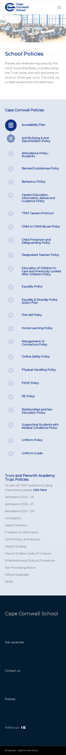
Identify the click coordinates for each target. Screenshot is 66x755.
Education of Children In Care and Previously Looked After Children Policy (41, 271)
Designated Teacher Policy (40, 255)
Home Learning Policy (37, 328)
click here (40, 490)
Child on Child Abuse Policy (41, 226)
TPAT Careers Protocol (38, 213)
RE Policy (28, 396)
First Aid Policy (32, 315)
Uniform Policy (32, 440)
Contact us (12, 670)
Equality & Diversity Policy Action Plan (39, 301)
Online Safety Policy (36, 356)
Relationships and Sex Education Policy (37, 411)
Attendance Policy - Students (35, 155)
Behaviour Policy (33, 181)
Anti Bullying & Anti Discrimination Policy (36, 139)
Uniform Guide (32, 453)
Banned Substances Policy (40, 168)
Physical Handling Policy (39, 369)
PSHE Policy (30, 383)
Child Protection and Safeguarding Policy (36, 241)
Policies (10, 699)
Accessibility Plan (33, 125)
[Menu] (59, 7)
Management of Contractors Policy (34, 343)
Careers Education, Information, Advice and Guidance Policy (38, 198)
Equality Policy (32, 286)
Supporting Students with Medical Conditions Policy (40, 426)
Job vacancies (14, 642)
